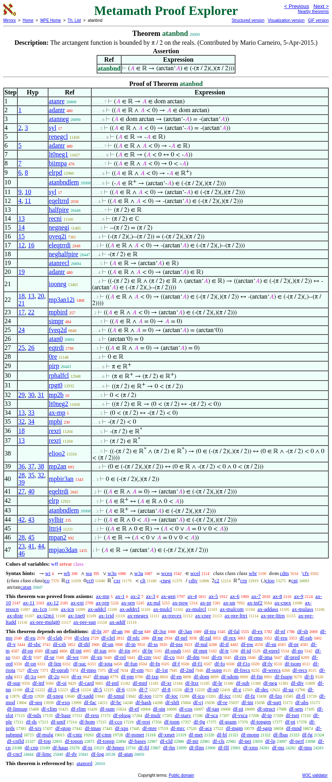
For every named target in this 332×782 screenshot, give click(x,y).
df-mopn (250, 735)
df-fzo (275, 696)
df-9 (189, 689)
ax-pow (180, 603)
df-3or (159, 631)
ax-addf (117, 622)
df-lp (270, 741)
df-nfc (133, 638)
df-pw (247, 644)
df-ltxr (192, 683)
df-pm (127, 676)
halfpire (59, 209)
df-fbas (280, 735)
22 (31, 312)
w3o (111, 573)
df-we (73, 657)
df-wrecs (271, 670)
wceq (166, 573)
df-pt (290, 722)
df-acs (205, 728)
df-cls (218, 741)
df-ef (134, 709)
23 (21, 546)
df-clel (108, 638)
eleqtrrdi (60, 245)
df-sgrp (264, 728)
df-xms (250, 747)
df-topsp (105, 741)
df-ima (265, 657)
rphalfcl (59, 375)
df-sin (159, 709)
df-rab (305, 638)
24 (21, 329)
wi (47, 573)
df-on (30, 664)
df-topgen (260, 722)
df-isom (293, 664)
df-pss (176, 644)
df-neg (270, 683)
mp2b (56, 394)
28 (21, 475)
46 (21, 553)
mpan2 (58, 537)
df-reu (281, 638)
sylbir (56, 519)
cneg (166, 580)
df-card (86, 683)
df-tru (210, 631)
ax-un (229, 603)
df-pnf (112, 683)
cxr (116, 580)
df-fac (90, 702)
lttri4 (55, 528)
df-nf (280, 631)
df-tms (305, 747)
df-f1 (197, 664)
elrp (54, 500)
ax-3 (150, 596)
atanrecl (59, 262)
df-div (297, 683)
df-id (246, 651)
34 (31, 421)
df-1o (30, 676)
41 (31, 546)
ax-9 (298, 596)
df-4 (75, 689)
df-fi (309, 676)
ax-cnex (282, 603)
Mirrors (9, 20)
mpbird (58, 312)
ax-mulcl (162, 609)
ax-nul (153, 603)
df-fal (234, 631)
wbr (253, 573)
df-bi (96, 631)
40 (31, 491)
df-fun (131, 664)
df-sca (211, 715)
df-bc (115, 702)
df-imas (93, 728)
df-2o (53, 676)
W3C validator (315, 775)
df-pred (292, 657)
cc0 (90, 580)
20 (41, 296)
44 (41, 546)
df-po (297, 651)
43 (31, 519)
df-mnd (293, 728)
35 (31, 475)
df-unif (58, 722)
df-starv (183, 715)
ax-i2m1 (45, 616)
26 (31, 347)
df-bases (137, 741)
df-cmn (103, 735)
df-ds (31, 722)
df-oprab (60, 670)
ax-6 (235, 596)
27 (21, 491)
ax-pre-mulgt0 (45, 622)
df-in (130, 644)
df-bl (222, 735)
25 (21, 347)
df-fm (169, 747)
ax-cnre (203, 616)
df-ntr (193, 741)
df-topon (74, 741)
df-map (101, 676)
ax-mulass (302, 609)
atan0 (56, 338)
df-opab (173, 651)
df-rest (143, 722)
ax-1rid (106, 616)
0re (53, 356)
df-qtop (63, 728)
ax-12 (53, 603)
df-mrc (178, 728)
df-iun (100, 651)
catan (25, 587)
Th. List (74, 20)
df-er (76, 676)
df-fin (257, 676)
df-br (147, 651)
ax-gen (168, 596)
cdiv (193, 580)
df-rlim (78, 709)
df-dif (84, 644)
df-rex (229, 638)
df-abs (302, 702)
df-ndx (34, 715)
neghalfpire (63, 254)
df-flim (196, 747)
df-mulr (153, 715)
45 (31, 537)
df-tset (292, 715)
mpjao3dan (63, 549)
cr (67, 580)
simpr (56, 321)
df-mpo (88, 670)
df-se (49, 657)
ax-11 (29, 603)
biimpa (58, 163)
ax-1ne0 (76, 616)
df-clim (49, 709)
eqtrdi (56, 347)
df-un (107, 644)
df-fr (27, 657)
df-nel (181, 638)
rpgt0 (56, 385)
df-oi (62, 683)
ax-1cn (40, 609)
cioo (269, 580)
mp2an (58, 466)
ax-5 (213, 596)
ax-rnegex (137, 616)
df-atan (125, 754)
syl (53, 127)
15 (21, 236)
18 (21, 296)
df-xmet (166, 735)
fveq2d (58, 329)
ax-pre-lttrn (273, 616)
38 (41, 466)
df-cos (186, 709)
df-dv (71, 754)
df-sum (107, 709)
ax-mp (57, 412)
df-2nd (187, 670)
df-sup (13, 683)
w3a (138, 573)
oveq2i (58, 236)
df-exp (63, 702)
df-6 (120, 689)
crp (243, 580)
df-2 (29, 689)
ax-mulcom (232, 609)
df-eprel (271, 651)
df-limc (44, 754)
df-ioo (145, 696)
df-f (176, 664)
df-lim (54, 664)
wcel (195, 573)
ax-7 (256, 596)
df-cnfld (15, 741)
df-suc (79, 664)
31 (41, 394)
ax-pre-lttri (236, 616)
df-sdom (230, 676)
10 (28, 191)
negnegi (59, 227)
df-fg (307, 735)
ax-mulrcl (196, 609)
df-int (76, 651)
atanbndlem (64, 182)
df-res (240, 657)
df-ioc (172, 696)
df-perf (296, 741)
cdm (284, 573)
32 (21, 421)
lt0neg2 (58, 403)
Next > (321, 6)
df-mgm (234, 728)
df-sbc (34, 644)
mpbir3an (61, 478)
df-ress (92, 715)
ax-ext (77, 603)
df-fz (250, 696)
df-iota (106, 664)
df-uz (288, 689)
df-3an (185, 631)
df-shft (172, 702)
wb (67, 573)
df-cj (198, 702)
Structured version (247, 20)
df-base (63, 715)
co (46, 580)
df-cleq (81, 638)
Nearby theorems (313, 11)
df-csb (59, 644)
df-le (217, 683)
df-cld (166, 741)
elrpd (55, 172)
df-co (169, 657)
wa (89, 573)
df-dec (262, 689)
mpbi (55, 421)
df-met (196, 735)
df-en (175, 676)
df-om (137, 670)
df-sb (302, 631)
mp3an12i (62, 299)
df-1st (161, 670)
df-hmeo (115, 747)
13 (21, 218)
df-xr (166, 683)
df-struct (266, 709)
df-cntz (74, 735)
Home (28, 20)
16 (31, 245)
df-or (137, 631)
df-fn (154, 664)
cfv (306, 573)
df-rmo (255, 638)
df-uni (51, 651)
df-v (11, 644)
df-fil (143, 747)
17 (21, 312)
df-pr (293, 644)
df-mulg (44, 735)
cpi (294, 580)
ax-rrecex (172, 616)
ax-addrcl (129, 609)
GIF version (318, 20)
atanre (57, 101)
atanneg (59, 118)
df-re (222, 702)
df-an (116, 631)
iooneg (58, 283)
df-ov (33, 670)
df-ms (278, 747)
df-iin (124, 651)
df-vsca (239, 715)
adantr (57, 110)
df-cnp (31, 747)
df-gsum (227, 722)
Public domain (181, 775)
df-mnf (139, 683)
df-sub (242, 683)
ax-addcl (97, 609)
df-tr (224, 651)
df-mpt (200, 651)
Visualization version (286, 20)
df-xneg (55, 696)
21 (21, 303)
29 (21, 394)
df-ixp (152, 676)
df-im (247, 702)
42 (21, 519)
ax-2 (135, 596)
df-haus (60, 747)
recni (55, 218)
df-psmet (134, 735)
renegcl (58, 136)
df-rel (120, 657)
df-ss (152, 644)
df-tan (212, 709)
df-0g (199, 722)
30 (31, 394)
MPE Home (50, 20)
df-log (97, 754)
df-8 (166, 689)
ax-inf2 (255, 603)
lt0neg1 (58, 154)
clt (142, 580)
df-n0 (213, 689)
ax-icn (67, 609)
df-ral (205, 638)
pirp (54, 365)
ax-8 (277, 596)
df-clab (55, 638)
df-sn (270, 644)
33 (31, 412)
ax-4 (192, 596)
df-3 (52, 689)
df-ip (266, 715)
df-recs (299, 670)
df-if (224, 644)
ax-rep (102, 603)
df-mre (149, 728)
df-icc (225, 696)
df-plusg (121, 715)
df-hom (87, 722)
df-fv (267, 664)
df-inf (38, 683)
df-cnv (144, 657)
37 (31, 466)
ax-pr (205, 603)
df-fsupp (283, 676)
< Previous (296, 6)
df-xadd (85, 696)
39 (21, 482)
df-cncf (14, 754)
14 (21, 227)
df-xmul (115, 696)
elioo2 (57, 453)
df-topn (171, 722)
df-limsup (17, 709)
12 (21, 245)
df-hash (143, 702)
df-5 (97, 689)
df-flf (223, 747)
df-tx (87, 747)
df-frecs (242, 670)
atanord (84, 763)
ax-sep (128, 603)
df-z (237, 689)
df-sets (296, 709)
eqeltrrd (59, 200)
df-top (44, 741)
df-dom (201, 676)
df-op (27, 651)
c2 (216, 580)
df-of (113, 670)
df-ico (198, 696)
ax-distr (15, 616)
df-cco (115, 722)
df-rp (27, 696)
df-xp (96, 657)
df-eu (29, 638)
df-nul (201, 644)
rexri (55, 430)
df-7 (143, 689)
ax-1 (120, 596)
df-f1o (243, 664)
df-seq (35, 702)
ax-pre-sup (85, 622)
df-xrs (35, 728)
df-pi (238, 709)
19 (21, 271)
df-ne (157, 638)
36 (21, 466)
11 (28, 200)
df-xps (121, 728)
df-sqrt (274, 702)
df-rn (217, 657)
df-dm (193, 657)
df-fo (219, 664)
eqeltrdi (59, 491)
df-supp (214, 670)
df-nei (245, 741)
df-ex (257, 631)
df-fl (300, 696)
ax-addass (267, 609)
